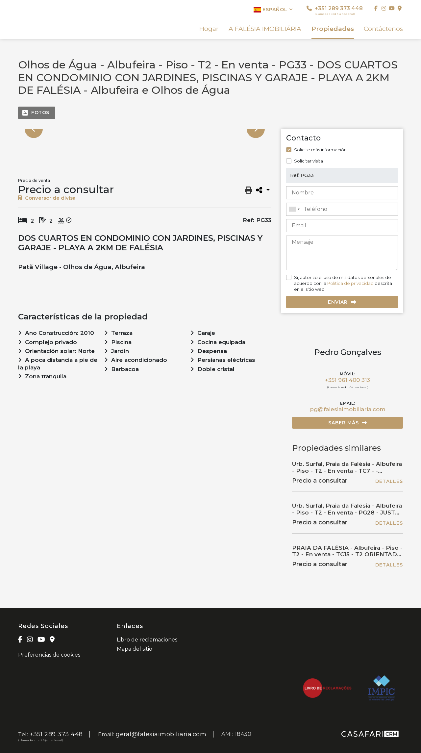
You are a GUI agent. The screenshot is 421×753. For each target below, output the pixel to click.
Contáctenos (383, 29)
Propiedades (332, 29)
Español (273, 10)
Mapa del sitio (134, 649)
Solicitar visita (308, 160)
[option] (42, 154)
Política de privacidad (350, 283)
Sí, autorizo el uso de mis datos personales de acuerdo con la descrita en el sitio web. (343, 283)
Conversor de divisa (47, 198)
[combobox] (342, 209)
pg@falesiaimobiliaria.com (347, 409)
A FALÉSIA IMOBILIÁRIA (265, 29)
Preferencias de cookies (49, 655)
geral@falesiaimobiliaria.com (161, 734)
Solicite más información (320, 149)
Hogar (209, 29)
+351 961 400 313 (347, 380)
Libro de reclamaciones (147, 640)
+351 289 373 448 (335, 10)
